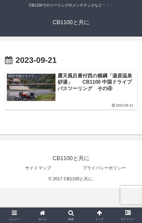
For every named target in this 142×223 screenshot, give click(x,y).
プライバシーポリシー (104, 167)
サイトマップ (38, 167)
